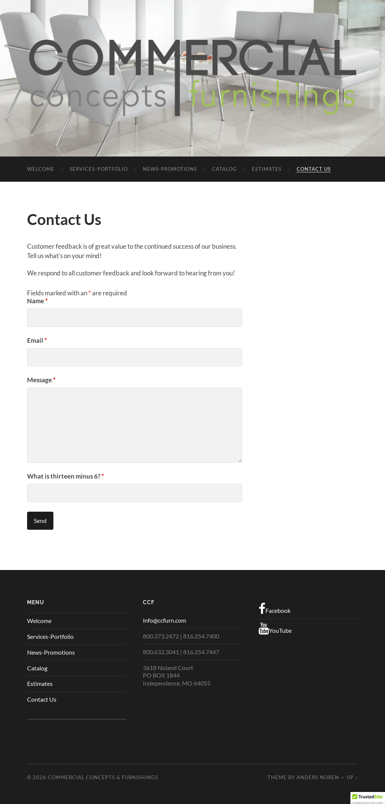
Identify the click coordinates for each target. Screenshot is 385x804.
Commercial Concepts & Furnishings (103, 777)
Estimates (267, 169)
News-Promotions (170, 169)
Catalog (224, 169)
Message (41, 380)
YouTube (275, 629)
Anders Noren (318, 777)
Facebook (275, 609)
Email (37, 340)
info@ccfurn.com (164, 620)
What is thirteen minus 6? (65, 476)
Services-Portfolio (99, 169)
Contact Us (314, 169)
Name (37, 301)
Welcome (41, 169)
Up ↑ (352, 777)
